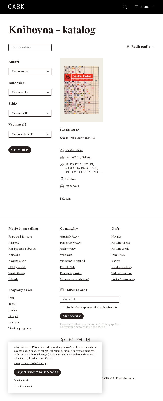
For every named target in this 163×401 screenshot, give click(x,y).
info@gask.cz (126, 378)
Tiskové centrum (121, 273)
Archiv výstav (68, 248)
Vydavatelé (17, 124)
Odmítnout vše (21, 380)
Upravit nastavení (23, 385)
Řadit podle (140, 47)
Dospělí (13, 316)
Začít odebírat (72, 316)
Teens (12, 303)
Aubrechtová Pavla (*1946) (81, 168)
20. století (72, 164)
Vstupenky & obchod (72, 261)
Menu (144, 6)
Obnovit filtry (19, 149)
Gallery (86, 157)
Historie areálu (120, 248)
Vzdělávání (66, 254)
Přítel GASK (67, 267)
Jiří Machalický (74, 150)
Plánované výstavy (71, 242)
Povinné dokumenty (123, 279)
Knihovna (14, 254)
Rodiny (12, 310)
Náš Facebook (63, 340)
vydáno (69, 157)
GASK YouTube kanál (80, 340)
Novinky (116, 236)
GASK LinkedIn (88, 340)
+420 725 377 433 (104, 378)
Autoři (13, 62)
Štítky (13, 103)
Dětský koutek (17, 267)
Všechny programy (19, 328)
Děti (11, 298)
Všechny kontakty (121, 267)
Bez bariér (14, 322)
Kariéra (115, 261)
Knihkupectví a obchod (22, 248)
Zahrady (13, 279)
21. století (86, 164)
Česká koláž (69, 130)
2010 (77, 157)
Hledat (125, 6)
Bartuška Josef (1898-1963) (82, 172)
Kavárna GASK (17, 261)
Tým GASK (118, 254)
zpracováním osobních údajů (100, 307)
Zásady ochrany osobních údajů (30, 363)
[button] (30, 71)
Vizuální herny (16, 273)
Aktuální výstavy (69, 236)
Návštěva (13, 242)
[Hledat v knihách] (30, 47)
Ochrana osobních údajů (74, 279)
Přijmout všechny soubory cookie (37, 372)
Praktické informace (20, 236)
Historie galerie (120, 242)
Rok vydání (17, 83)
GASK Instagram (71, 340)
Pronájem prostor (71, 273)
